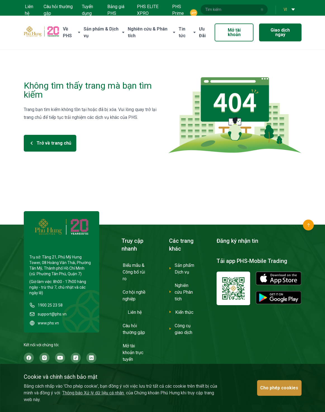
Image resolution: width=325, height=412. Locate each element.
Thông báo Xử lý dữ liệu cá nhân (93, 392)
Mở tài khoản (234, 32)
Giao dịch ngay (280, 32)
